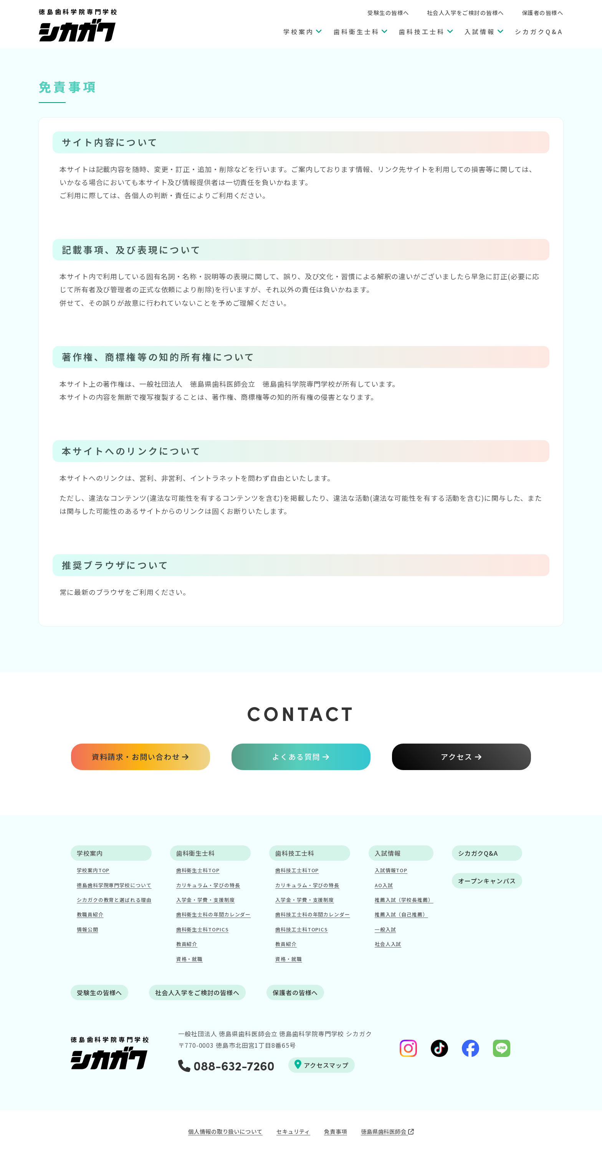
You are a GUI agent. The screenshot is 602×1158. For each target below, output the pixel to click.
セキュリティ (293, 1131)
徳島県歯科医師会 (387, 1131)
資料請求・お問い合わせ (136, 756)
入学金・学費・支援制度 (205, 899)
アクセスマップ (321, 1065)
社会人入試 (388, 944)
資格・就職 (189, 959)
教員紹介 (187, 944)
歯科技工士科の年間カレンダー (312, 914)
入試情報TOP (391, 870)
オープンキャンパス (487, 880)
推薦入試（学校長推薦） (404, 899)
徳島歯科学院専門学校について (114, 885)
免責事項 (335, 1131)
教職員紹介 (90, 914)
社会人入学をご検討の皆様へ (465, 12)
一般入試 (385, 929)
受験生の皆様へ (388, 12)
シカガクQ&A (539, 31)
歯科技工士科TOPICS (301, 929)
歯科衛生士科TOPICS (202, 929)
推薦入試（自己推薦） (401, 914)
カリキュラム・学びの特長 (208, 885)
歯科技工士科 (422, 31)
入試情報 (480, 31)
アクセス (457, 756)
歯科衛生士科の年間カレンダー (213, 914)
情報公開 (87, 929)
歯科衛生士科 (357, 31)
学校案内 (298, 31)
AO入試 (384, 885)
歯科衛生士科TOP (198, 870)
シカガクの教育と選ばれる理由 (114, 899)
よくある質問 (296, 756)
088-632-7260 (226, 1065)
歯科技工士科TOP (297, 870)
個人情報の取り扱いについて (225, 1131)
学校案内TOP (93, 870)
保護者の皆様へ (542, 12)
